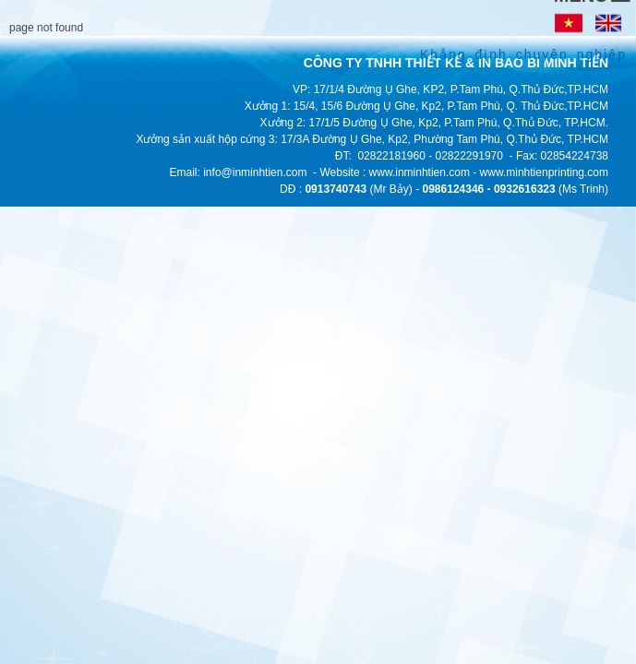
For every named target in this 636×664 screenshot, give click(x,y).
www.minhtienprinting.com (544, 172)
